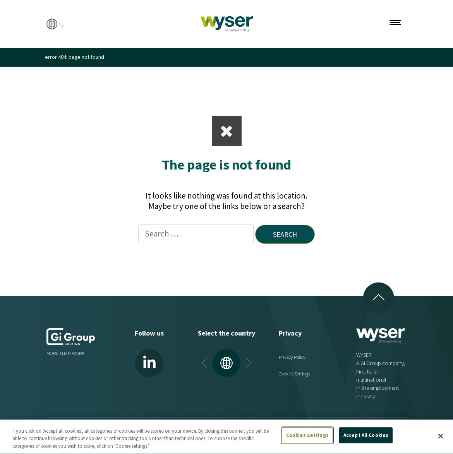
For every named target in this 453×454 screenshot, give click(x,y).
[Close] (440, 438)
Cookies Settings (294, 374)
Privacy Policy (292, 357)
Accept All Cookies (365, 438)
